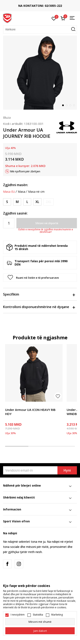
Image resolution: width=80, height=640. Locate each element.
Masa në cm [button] (36, 191)
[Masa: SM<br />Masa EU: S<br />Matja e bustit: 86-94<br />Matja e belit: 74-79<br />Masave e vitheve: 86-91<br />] (7, 201)
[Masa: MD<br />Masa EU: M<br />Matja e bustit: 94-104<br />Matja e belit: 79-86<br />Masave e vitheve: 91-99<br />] (17, 201)
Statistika (38, 614)
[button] (40, 29)
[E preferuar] (53, 18)
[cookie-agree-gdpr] (40, 630)
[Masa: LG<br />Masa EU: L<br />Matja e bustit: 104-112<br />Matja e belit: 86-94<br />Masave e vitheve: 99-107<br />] (27, 201)
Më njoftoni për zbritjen (25, 171)
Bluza (7, 117)
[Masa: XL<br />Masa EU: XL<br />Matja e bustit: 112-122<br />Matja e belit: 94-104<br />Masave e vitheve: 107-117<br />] (37, 201)
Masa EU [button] (9, 191)
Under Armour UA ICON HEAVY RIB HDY (30, 412)
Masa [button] (21, 191)
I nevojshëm (18, 614)
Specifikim (39, 294)
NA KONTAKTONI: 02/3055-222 (40, 5)
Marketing (57, 614)
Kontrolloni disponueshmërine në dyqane (39, 307)
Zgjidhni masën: (15, 185)
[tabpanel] (40, 73)
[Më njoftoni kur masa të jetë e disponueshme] (48, 201)
